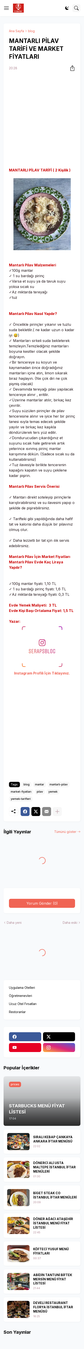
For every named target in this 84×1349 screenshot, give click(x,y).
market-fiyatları (21, 791)
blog (31, 31)
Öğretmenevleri (20, 996)
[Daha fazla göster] (57, 811)
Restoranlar (17, 1012)
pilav (40, 791)
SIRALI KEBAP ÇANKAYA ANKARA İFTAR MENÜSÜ (53, 1139)
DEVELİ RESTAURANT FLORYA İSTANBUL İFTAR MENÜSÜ (53, 1307)
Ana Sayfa (16, 31)
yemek (53, 791)
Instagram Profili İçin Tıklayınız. (42, 673)
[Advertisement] (42, 120)
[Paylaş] (71, 68)
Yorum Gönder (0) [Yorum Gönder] (42, 903)
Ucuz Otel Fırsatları (23, 1004)
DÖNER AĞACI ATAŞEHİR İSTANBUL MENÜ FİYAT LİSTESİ (53, 1223)
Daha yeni (14, 922)
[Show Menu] (6, 8)
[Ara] (76, 8)
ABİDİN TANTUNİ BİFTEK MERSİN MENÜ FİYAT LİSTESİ (52, 1279)
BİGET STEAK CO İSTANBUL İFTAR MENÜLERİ (55, 1195)
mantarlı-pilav (59, 784)
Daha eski (70, 922)
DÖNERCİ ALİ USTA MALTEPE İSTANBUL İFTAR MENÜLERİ (54, 1167)
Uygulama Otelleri (22, 987)
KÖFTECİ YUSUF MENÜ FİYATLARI (51, 1251)
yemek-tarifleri (21, 798)
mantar (39, 784)
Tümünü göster (65, 832)
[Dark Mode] (67, 8)
